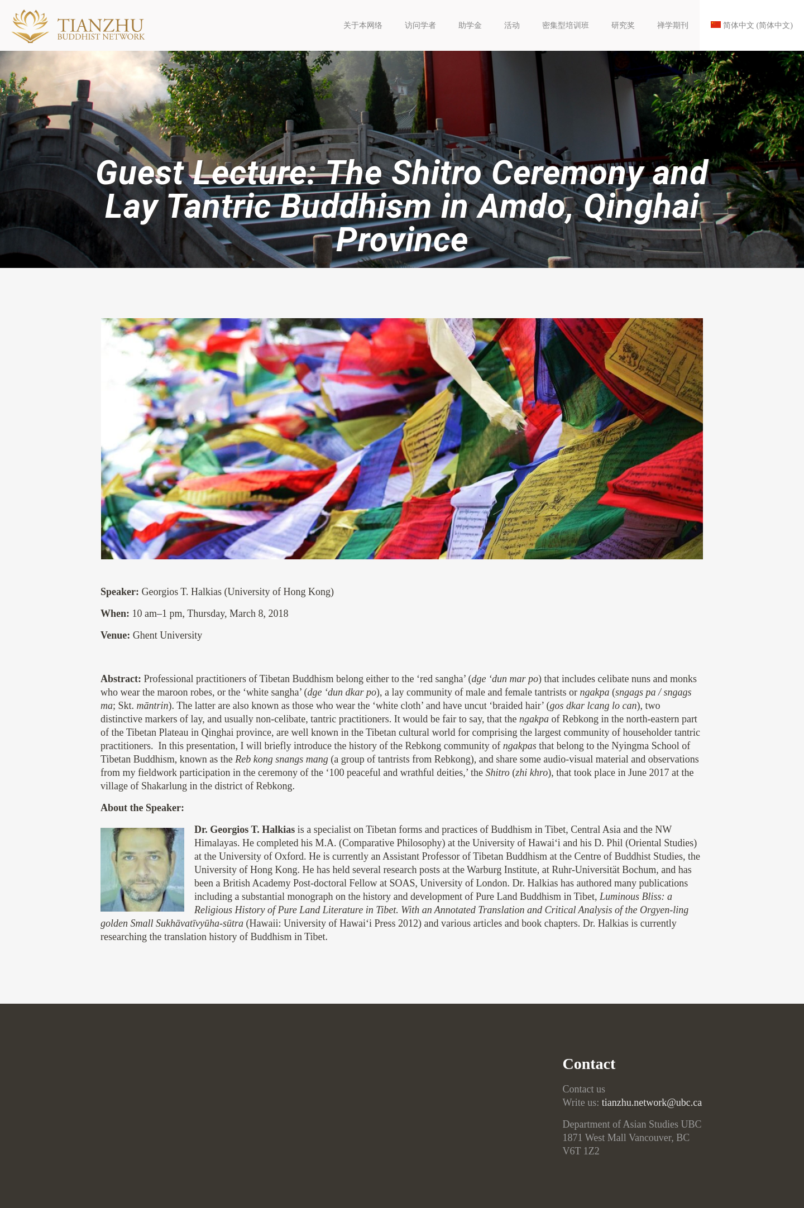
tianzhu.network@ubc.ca (652, 1102)
